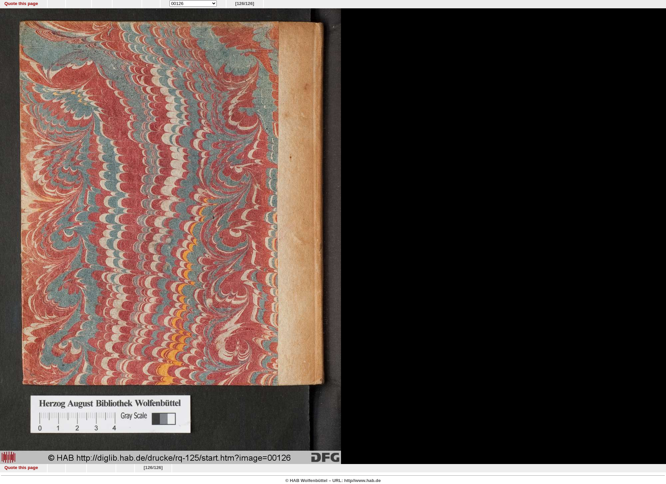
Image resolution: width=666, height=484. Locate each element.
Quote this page (21, 3)
